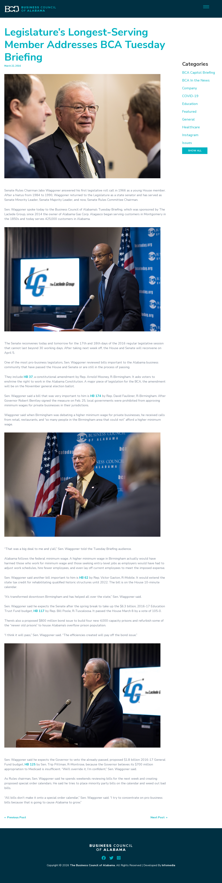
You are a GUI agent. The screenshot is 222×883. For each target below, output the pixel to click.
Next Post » (159, 817)
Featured (189, 111)
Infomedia (168, 865)
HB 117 (38, 611)
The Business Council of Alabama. (93, 865)
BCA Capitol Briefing (198, 72)
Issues (187, 142)
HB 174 (95, 396)
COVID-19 (190, 96)
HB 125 (30, 764)
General (188, 119)
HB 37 (28, 377)
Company (189, 88)
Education (190, 103)
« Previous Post (15, 817)
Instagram (190, 135)
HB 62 (83, 578)
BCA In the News (196, 80)
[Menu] (206, 6)
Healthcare (191, 127)
